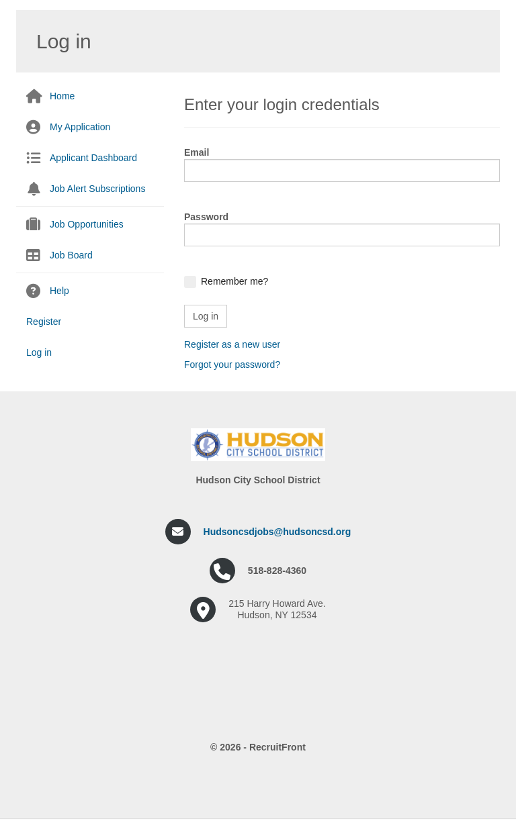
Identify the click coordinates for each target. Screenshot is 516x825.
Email (196, 152)
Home (62, 96)
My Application (80, 127)
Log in (39, 352)
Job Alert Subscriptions (97, 188)
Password (206, 216)
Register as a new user (232, 344)
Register (43, 321)
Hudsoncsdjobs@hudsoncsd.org (277, 531)
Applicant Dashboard (93, 157)
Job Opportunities (87, 224)
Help (59, 290)
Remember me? (234, 281)
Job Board (71, 255)
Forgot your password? (232, 364)
